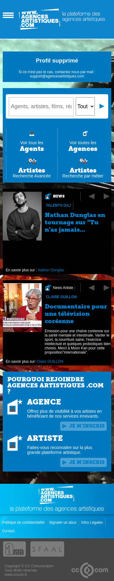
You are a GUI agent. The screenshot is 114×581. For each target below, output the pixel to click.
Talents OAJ (58, 205)
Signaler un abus (63, 522)
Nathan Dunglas (51, 270)
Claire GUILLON (61, 297)
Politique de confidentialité (24, 522)
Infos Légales (92, 522)
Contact (9, 531)
